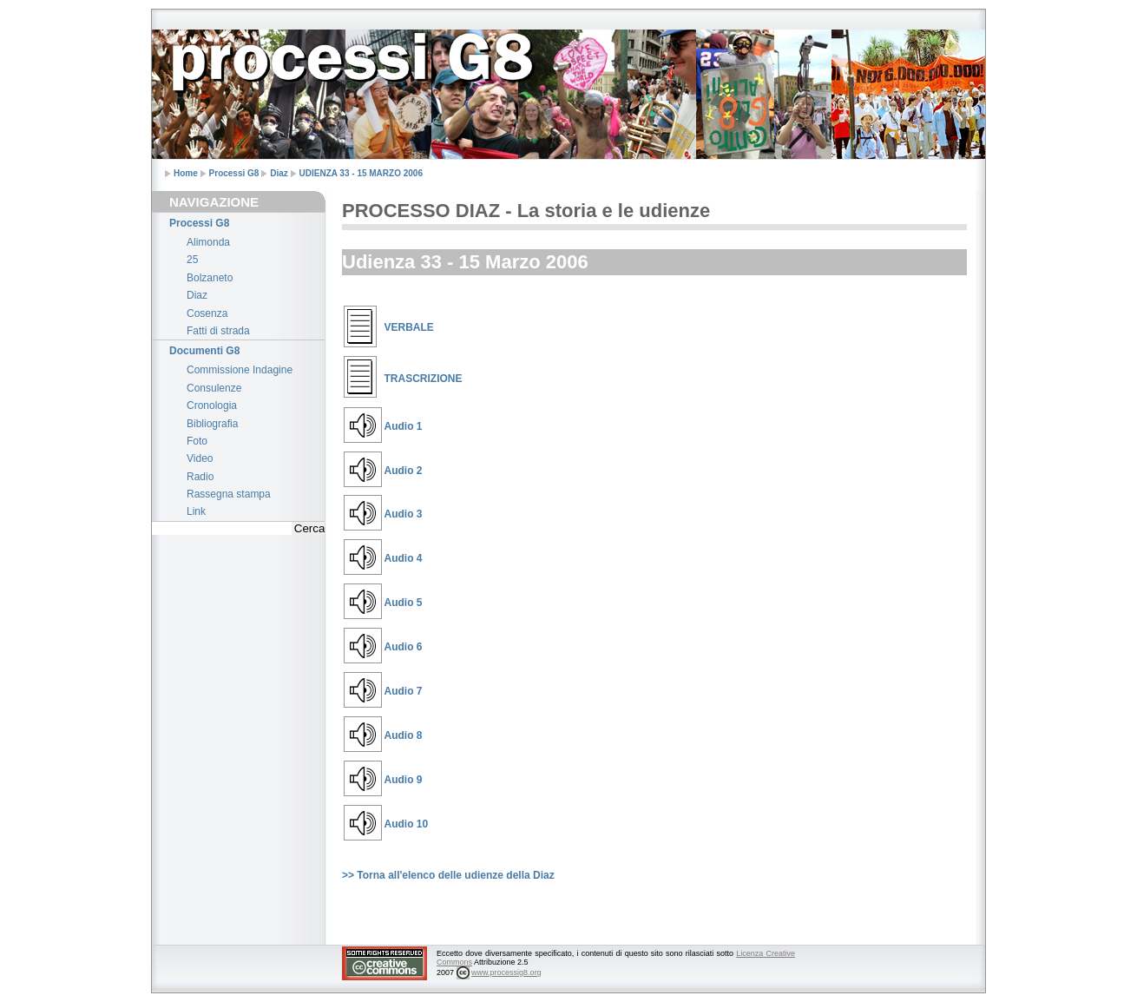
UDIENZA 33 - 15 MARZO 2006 (361, 173)
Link (196, 511)
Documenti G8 (204, 351)
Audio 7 (403, 691)
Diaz (279, 173)
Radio (200, 477)
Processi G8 (234, 173)
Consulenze (214, 388)
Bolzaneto (210, 278)
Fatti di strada (218, 331)
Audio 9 (403, 780)
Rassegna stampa (229, 494)
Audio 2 (403, 471)
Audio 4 (403, 558)
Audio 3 (403, 514)
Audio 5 (403, 603)
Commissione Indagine (239, 370)
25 (192, 260)
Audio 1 (403, 426)
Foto (197, 441)
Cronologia (212, 405)
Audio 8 (403, 735)
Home (186, 173)
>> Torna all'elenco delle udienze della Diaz (448, 875)
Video (200, 458)
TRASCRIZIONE (423, 378)
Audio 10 (406, 824)
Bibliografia (212, 424)
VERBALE (409, 327)
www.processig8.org (506, 972)
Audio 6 (403, 647)
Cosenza (207, 313)
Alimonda (208, 242)
